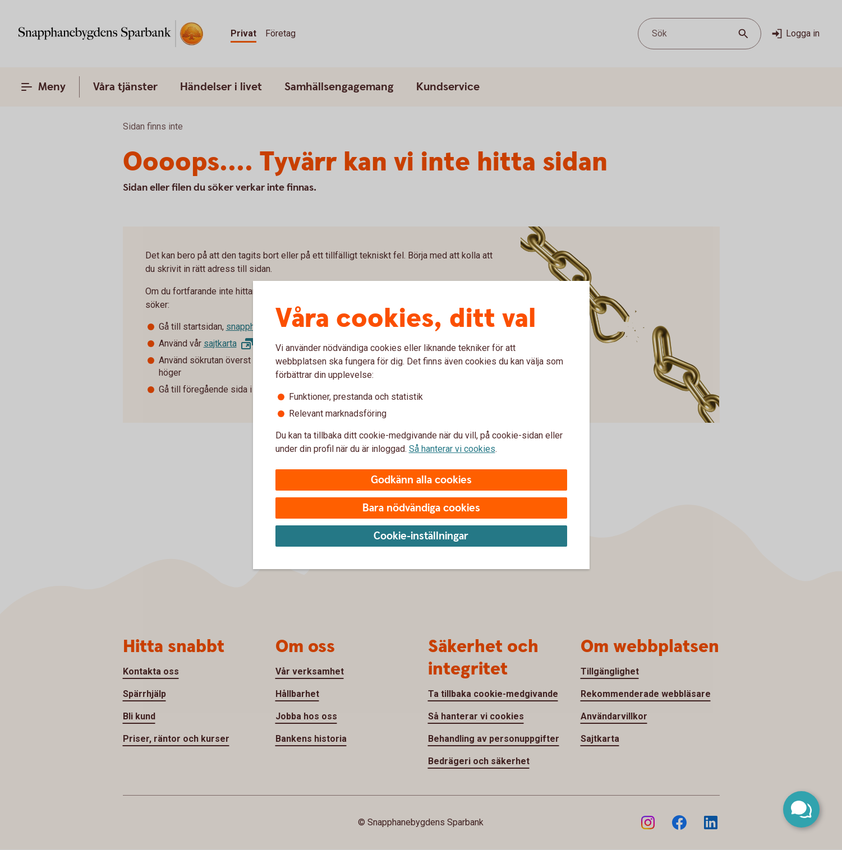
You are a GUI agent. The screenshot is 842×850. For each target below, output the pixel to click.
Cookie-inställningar (421, 536)
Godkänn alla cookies (421, 480)
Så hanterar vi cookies (452, 449)
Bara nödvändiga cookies (421, 508)
